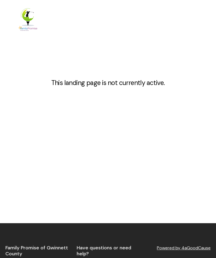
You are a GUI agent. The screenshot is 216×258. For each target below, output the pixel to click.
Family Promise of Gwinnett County (36, 251)
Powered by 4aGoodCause (184, 248)
